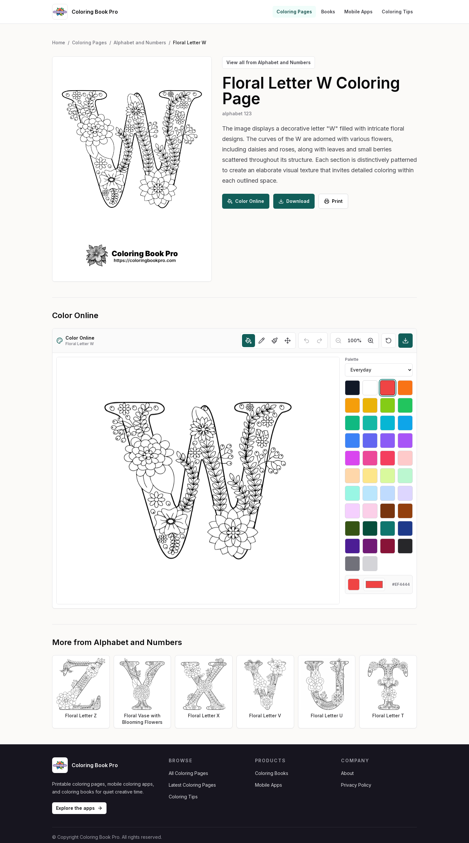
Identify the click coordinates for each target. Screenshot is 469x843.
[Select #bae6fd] (369, 493)
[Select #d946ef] (352, 458)
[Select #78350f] (387, 510)
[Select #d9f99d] (387, 475)
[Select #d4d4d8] (369, 563)
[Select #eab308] (369, 405)
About (347, 773)
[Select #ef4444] (387, 387)
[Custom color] (374, 584)
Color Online (245, 201)
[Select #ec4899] (369, 458)
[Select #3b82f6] (352, 440)
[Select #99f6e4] (352, 493)
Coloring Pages (294, 11)
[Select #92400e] (405, 510)
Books (328, 11)
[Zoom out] (338, 340)
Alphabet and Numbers (140, 42)
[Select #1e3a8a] (405, 528)
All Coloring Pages (188, 773)
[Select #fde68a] (369, 475)
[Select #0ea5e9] (405, 422)
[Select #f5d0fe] (352, 510)
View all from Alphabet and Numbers (268, 62)
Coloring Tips (397, 11)
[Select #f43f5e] (387, 458)
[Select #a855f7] (405, 440)
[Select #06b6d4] (387, 422)
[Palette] (379, 369)
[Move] (287, 340)
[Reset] (388, 340)
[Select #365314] (352, 528)
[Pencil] (261, 340)
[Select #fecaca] (405, 458)
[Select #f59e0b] (352, 405)
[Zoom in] (370, 340)
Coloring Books (271, 773)
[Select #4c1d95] (352, 546)
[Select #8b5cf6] (387, 440)
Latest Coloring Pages (192, 785)
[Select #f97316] (405, 387)
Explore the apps (79, 808)
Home (58, 42)
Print (333, 201)
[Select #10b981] (352, 422)
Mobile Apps (358, 11)
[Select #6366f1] (369, 440)
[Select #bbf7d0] (405, 475)
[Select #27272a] (405, 546)
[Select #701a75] (369, 546)
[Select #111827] (352, 387)
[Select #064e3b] (369, 528)
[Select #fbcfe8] (369, 510)
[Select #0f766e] (387, 528)
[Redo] (319, 340)
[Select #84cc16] (387, 405)
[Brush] (274, 340)
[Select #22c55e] (405, 405)
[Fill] (248, 340)
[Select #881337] (387, 546)
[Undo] (306, 340)
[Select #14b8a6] (369, 422)
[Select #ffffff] (369, 387)
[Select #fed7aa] (352, 475)
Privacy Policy (356, 785)
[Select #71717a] (352, 563)
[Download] (405, 340)
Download (293, 201)
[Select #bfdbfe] (387, 493)
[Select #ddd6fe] (405, 493)
